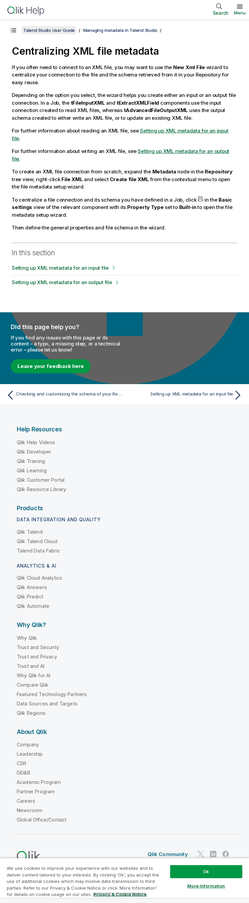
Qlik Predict (30, 596)
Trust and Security (38, 647)
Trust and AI (30, 666)
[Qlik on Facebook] (226, 854)
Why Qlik (27, 638)
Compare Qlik (32, 685)
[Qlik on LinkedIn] (213, 854)
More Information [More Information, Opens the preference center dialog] (206, 886)
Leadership (30, 754)
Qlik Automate (33, 606)
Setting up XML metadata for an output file (62, 282)
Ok (206, 871)
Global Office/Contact (41, 819)
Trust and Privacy (37, 656)
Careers (26, 801)
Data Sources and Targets (47, 703)
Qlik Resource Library (41, 489)
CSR (21, 763)
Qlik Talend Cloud (37, 541)
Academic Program (39, 782)
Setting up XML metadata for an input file (60, 268)
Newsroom (29, 810)
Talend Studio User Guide (49, 30)
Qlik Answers (32, 587)
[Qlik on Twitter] (201, 854)
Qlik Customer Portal (40, 480)
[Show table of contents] (13, 30)
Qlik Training (31, 461)
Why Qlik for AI (33, 675)
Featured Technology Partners (52, 694)
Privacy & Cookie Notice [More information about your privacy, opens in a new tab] (120, 894)
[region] (124, 880)
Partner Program (36, 791)
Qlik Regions (31, 713)
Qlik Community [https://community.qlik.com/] (168, 854)
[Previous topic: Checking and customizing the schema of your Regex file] (63, 395)
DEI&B (23, 773)
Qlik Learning (32, 470)
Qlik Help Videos (36, 442)
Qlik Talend (30, 532)
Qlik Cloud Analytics (39, 578)
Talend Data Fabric (38, 550)
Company (28, 744)
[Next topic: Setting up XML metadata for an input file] (185, 395)
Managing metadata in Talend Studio (120, 30)
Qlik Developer (34, 452)
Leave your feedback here (50, 366)
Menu (240, 12)
